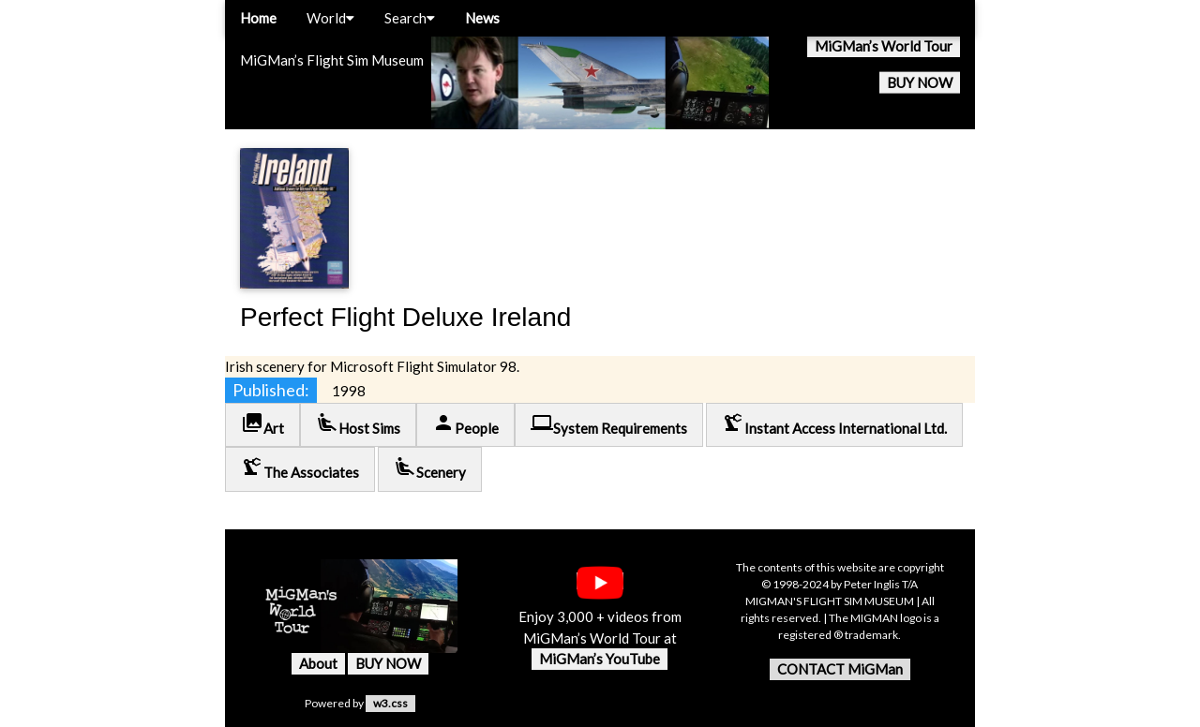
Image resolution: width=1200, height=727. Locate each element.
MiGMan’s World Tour (883, 45)
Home (258, 17)
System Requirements (609, 424)
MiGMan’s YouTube (599, 658)
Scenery (430, 468)
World (330, 17)
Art (262, 424)
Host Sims (358, 424)
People (465, 424)
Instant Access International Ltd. (834, 424)
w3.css (390, 703)
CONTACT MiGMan (840, 668)
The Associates (300, 468)
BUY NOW (919, 82)
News (482, 17)
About (318, 663)
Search (409, 17)
